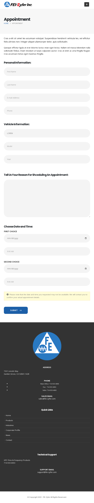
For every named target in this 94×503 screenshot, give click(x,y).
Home (8, 415)
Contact (9, 440)
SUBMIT (15, 310)
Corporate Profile (13, 430)
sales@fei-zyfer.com (47, 398)
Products (9, 420)
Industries (10, 425)
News (8, 435)
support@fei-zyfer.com (47, 472)
